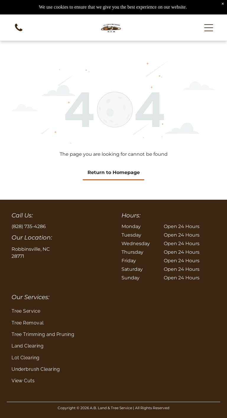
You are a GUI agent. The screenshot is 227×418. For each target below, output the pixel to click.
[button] (208, 27)
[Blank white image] (18, 31)
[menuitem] (113, 311)
